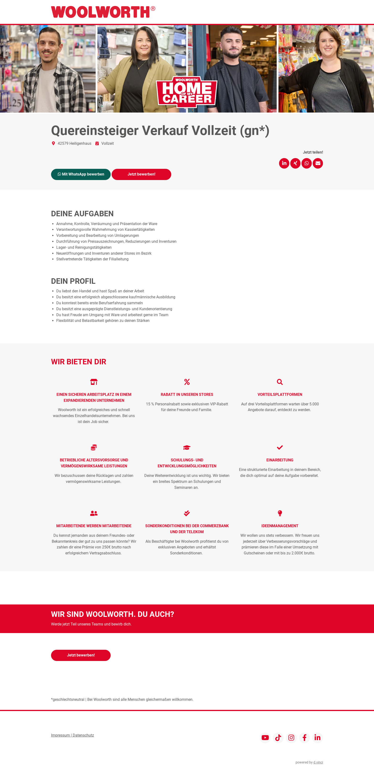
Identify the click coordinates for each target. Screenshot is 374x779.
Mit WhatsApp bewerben (81, 174)
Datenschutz (83, 735)
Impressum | (62, 735)
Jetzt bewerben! (141, 174)
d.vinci (318, 762)
